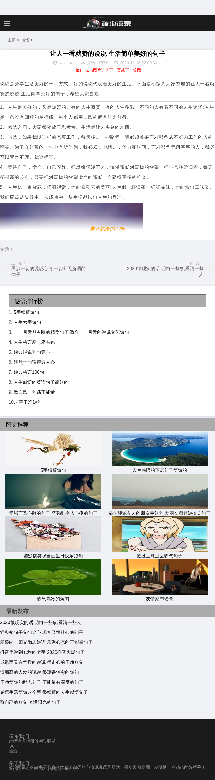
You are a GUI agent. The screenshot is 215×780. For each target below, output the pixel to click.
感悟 (25, 40)
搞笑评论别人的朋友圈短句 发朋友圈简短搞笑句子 (159, 510)
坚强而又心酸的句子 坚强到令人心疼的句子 (53, 510)
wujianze (67, 62)
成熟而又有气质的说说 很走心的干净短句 (41, 662)
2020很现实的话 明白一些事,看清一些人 (40, 622)
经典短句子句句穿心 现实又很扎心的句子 (41, 632)
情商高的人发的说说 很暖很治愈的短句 (39, 672)
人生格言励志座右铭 (34, 342)
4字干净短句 (29, 402)
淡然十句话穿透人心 (34, 362)
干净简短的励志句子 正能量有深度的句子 (41, 682)
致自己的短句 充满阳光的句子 (30, 702)
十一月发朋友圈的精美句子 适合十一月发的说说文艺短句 (71, 332)
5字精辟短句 (26, 312)
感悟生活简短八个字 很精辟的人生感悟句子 (44, 692)
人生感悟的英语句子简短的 (41, 382)
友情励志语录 (159, 596)
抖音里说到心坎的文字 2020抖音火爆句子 (42, 652)
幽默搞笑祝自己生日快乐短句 (53, 553)
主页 (12, 40)
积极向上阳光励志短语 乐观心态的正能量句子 (46, 642)
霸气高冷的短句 (53, 596)
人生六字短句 (27, 322)
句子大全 (71, 769)
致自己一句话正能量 (34, 392)
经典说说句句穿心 (32, 352)
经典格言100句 (29, 372)
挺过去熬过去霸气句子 (159, 553)
